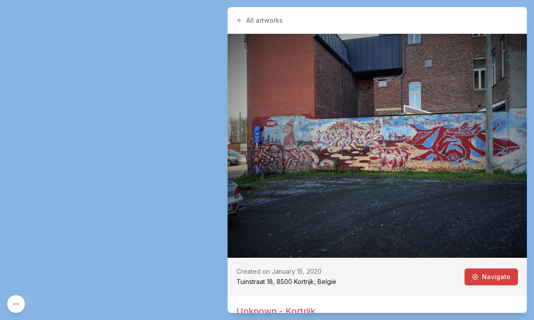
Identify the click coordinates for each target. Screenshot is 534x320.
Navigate (491, 276)
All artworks (259, 20)
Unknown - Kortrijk (275, 311)
